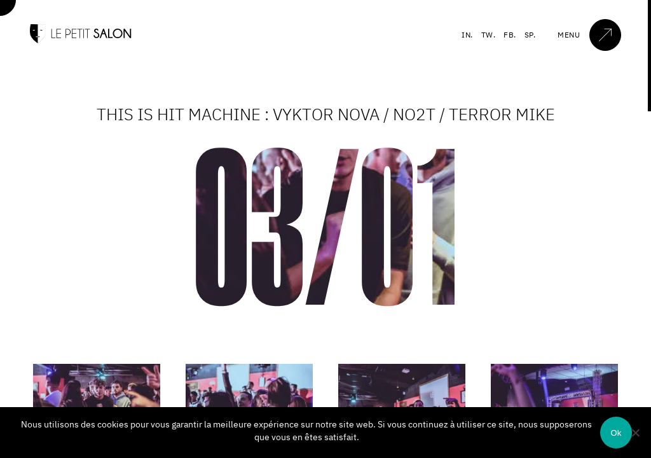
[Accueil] (81, 40)
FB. (510, 34)
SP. (530, 34)
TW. (488, 34)
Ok (615, 433)
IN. (467, 34)
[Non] (635, 432)
